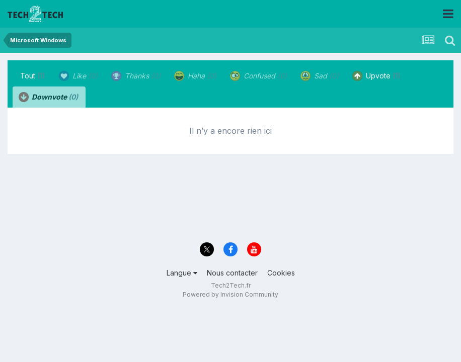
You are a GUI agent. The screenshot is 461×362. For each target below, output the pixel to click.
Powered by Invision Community (230, 294)
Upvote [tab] (376, 76)
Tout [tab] (32, 75)
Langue (182, 272)
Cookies (281, 272)
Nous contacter (232, 272)
